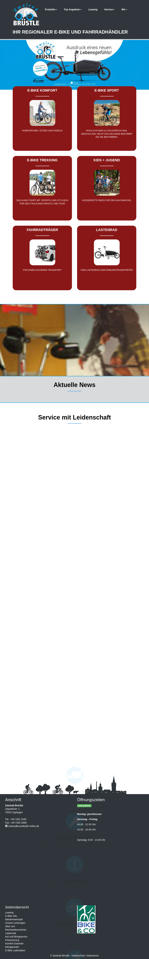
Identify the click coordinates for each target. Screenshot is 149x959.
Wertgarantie (12, 947)
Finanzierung (12, 940)
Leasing (93, 9)
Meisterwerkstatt (14, 919)
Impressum (93, 955)
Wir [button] (124, 9)
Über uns (10, 926)
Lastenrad (10, 933)
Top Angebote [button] (73, 9)
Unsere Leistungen (15, 922)
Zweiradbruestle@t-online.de (23, 826)
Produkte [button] (51, 9)
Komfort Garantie (14, 943)
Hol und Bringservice (16, 936)
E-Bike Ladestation (15, 950)
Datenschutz (78, 955)
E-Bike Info (11, 916)
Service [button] (109, 9)
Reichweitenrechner (15, 929)
